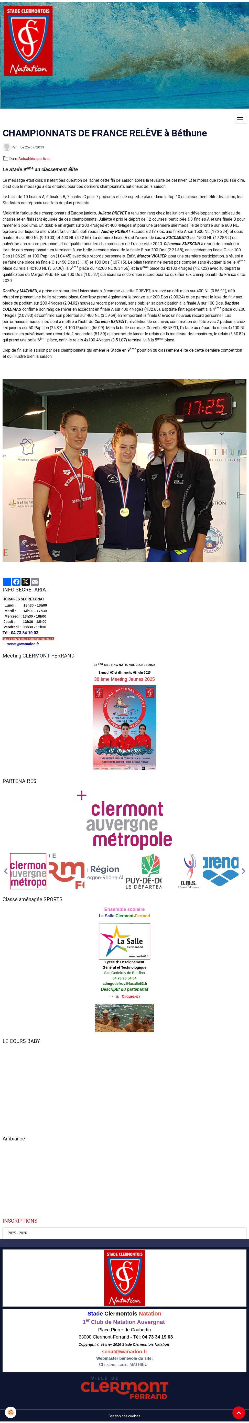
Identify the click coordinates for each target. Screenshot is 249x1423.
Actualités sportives (34, 159)
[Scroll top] (238, 1412)
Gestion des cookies (124, 1416)
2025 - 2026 (17, 1233)
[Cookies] (11, 1412)
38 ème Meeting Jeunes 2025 (124, 679)
